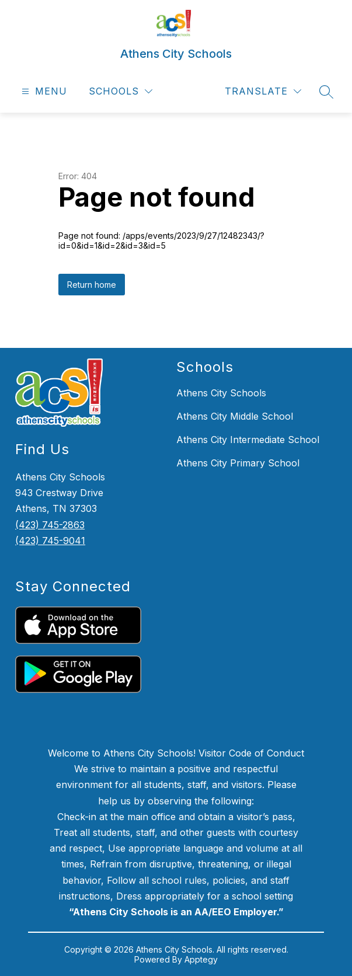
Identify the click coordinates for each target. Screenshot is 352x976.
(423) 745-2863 (50, 525)
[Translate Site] (263, 91)
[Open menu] (43, 91)
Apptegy (201, 959)
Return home (91, 285)
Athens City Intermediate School (247, 439)
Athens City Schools (221, 393)
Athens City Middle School (234, 416)
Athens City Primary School (237, 463)
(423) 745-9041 (50, 540)
